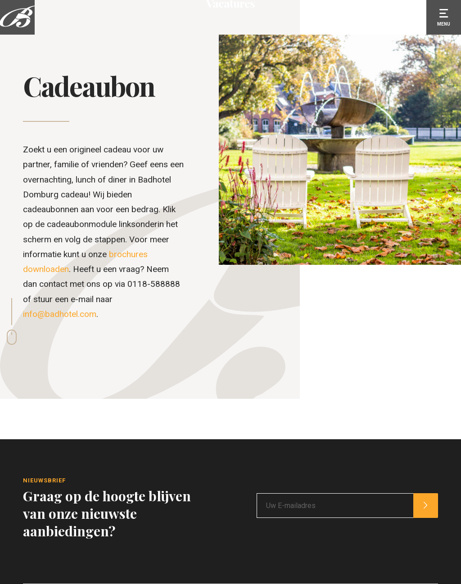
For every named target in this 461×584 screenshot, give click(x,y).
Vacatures (230, 100)
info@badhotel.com (59, 314)
